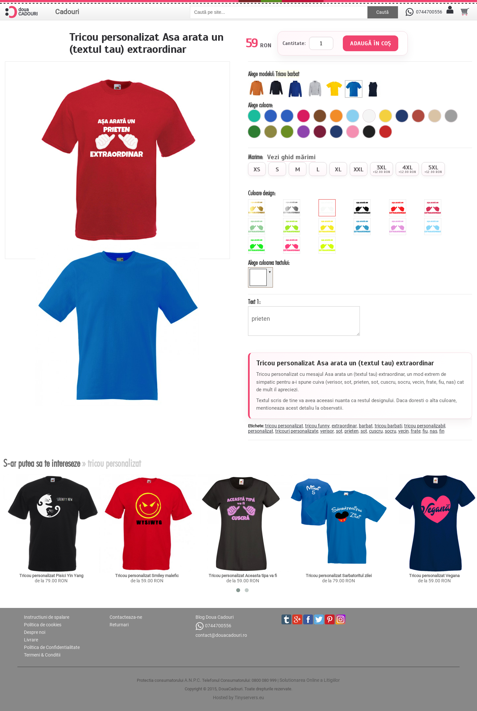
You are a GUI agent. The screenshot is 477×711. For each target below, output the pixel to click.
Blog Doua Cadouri (215, 617)
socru (390, 431)
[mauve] (398, 220)
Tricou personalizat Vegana (434, 575)
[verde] (254, 131)
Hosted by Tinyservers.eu (238, 697)
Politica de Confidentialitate (52, 647)
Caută (382, 12)
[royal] (270, 116)
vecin (403, 431)
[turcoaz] (254, 116)
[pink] (433, 202)
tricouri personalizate (296, 431)
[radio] (257, 169)
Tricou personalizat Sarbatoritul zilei (339, 575)
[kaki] (270, 131)
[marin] (336, 131)
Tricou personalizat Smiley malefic (147, 575)
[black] (363, 202)
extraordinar (344, 425)
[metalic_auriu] (257, 202)
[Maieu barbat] (374, 82)
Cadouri (67, 12)
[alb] (369, 116)
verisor (327, 431)
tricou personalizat (284, 425)
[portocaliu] (336, 116)
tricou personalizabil (424, 425)
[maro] (320, 116)
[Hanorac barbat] (296, 82)
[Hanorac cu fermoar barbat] (315, 82)
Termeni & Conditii (42, 654)
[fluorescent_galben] (328, 239)
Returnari (119, 624)
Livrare (31, 639)
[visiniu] (320, 131)
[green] (292, 220)
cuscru (376, 431)
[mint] (257, 220)
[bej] (434, 116)
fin (442, 431)
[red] (398, 202)
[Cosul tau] (464, 11)
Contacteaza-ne (126, 617)
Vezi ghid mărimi (291, 157)
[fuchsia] (303, 116)
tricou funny (317, 425)
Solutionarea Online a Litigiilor (310, 680)
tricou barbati (388, 425)
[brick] (418, 116)
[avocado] (287, 131)
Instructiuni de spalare (46, 617)
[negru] (369, 131)
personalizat (260, 431)
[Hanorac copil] (257, 82)
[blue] (363, 220)
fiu (425, 431)
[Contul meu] (449, 12)
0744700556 (213, 626)
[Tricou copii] (335, 82)
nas (433, 431)
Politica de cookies (42, 624)
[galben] (385, 116)
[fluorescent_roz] (292, 239)
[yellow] (328, 220)
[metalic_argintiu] (292, 202)
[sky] (433, 220)
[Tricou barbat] (354, 82)
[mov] (303, 131)
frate (416, 431)
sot (339, 431)
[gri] (451, 116)
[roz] (352, 131)
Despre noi (34, 632)
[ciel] (352, 116)
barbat (366, 425)
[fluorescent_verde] (257, 239)
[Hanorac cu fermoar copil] (277, 82)
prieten (304, 321)
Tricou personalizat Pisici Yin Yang (51, 575)
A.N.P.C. (192, 680)
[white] (328, 202)
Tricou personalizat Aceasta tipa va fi (243, 575)
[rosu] (385, 131)
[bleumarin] (402, 116)
